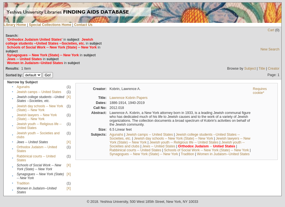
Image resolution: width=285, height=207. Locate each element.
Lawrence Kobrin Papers (128, 98)
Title (262, 68)
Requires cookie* (260, 91)
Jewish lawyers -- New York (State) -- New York (37, 117)
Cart (271, 30)
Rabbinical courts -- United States (135, 150)
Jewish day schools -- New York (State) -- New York (40, 108)
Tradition (23, 183)
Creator (273, 68)
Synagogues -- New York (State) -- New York (143, 154)
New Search (270, 49)
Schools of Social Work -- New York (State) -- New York (206, 150)
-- (206, 146)
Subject (250, 68)
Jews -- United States (158, 146)
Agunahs (23, 87)
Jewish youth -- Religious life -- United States (183, 142)
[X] (69, 97)
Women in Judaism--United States (223, 154)
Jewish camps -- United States (39, 92)
